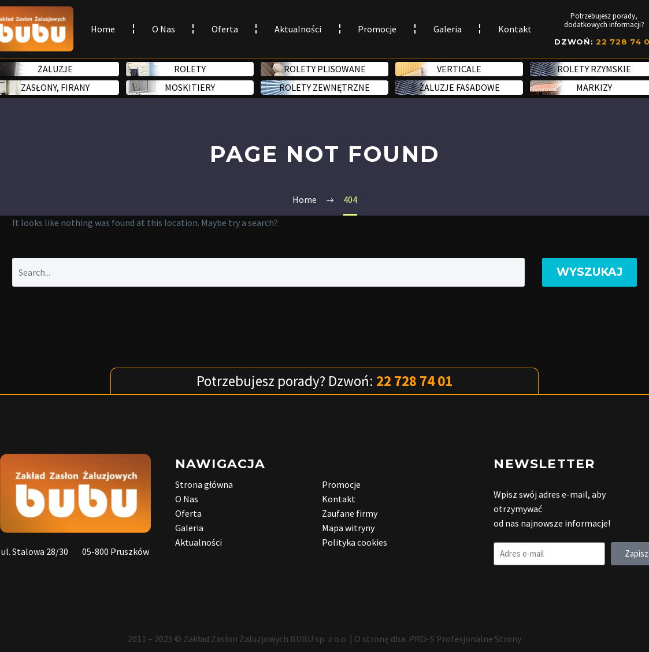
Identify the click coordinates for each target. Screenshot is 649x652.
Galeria (447, 29)
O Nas (163, 29)
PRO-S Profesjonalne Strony (465, 638)
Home (103, 29)
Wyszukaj (589, 272)
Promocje (377, 29)
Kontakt (515, 29)
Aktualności (298, 29)
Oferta (225, 29)
